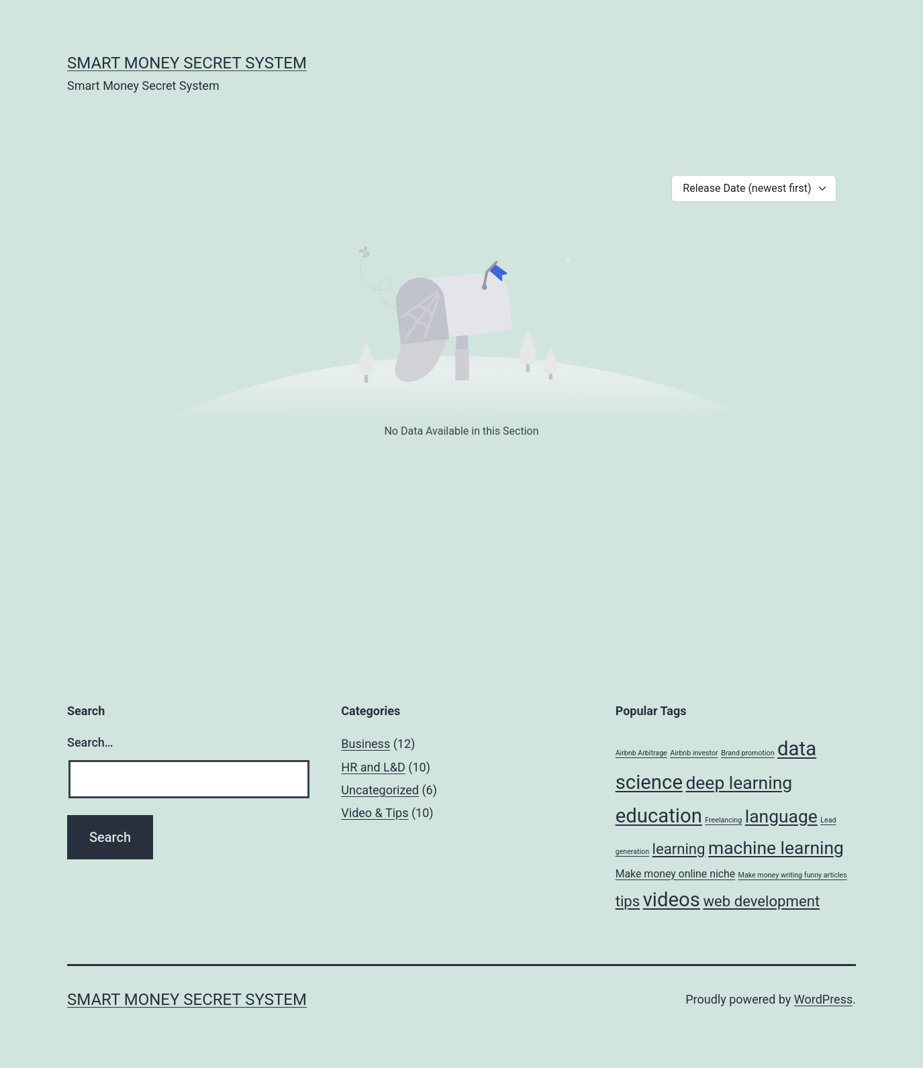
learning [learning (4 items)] (679, 848)
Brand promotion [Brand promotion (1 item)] (747, 753)
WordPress (823, 999)
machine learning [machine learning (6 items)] (776, 847)
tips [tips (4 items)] (628, 901)
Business (365, 744)
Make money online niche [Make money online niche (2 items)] (675, 873)
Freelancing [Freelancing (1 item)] (723, 820)
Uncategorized (380, 790)
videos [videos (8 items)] (671, 899)
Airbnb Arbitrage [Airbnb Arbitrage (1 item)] (641, 753)
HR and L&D (373, 767)
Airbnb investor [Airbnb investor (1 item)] (694, 753)
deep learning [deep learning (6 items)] (738, 782)
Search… (90, 742)
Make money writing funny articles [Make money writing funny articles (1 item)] (792, 875)
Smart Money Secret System (187, 63)
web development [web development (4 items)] (761, 901)
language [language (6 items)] (781, 816)
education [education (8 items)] (659, 815)
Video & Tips (374, 813)
